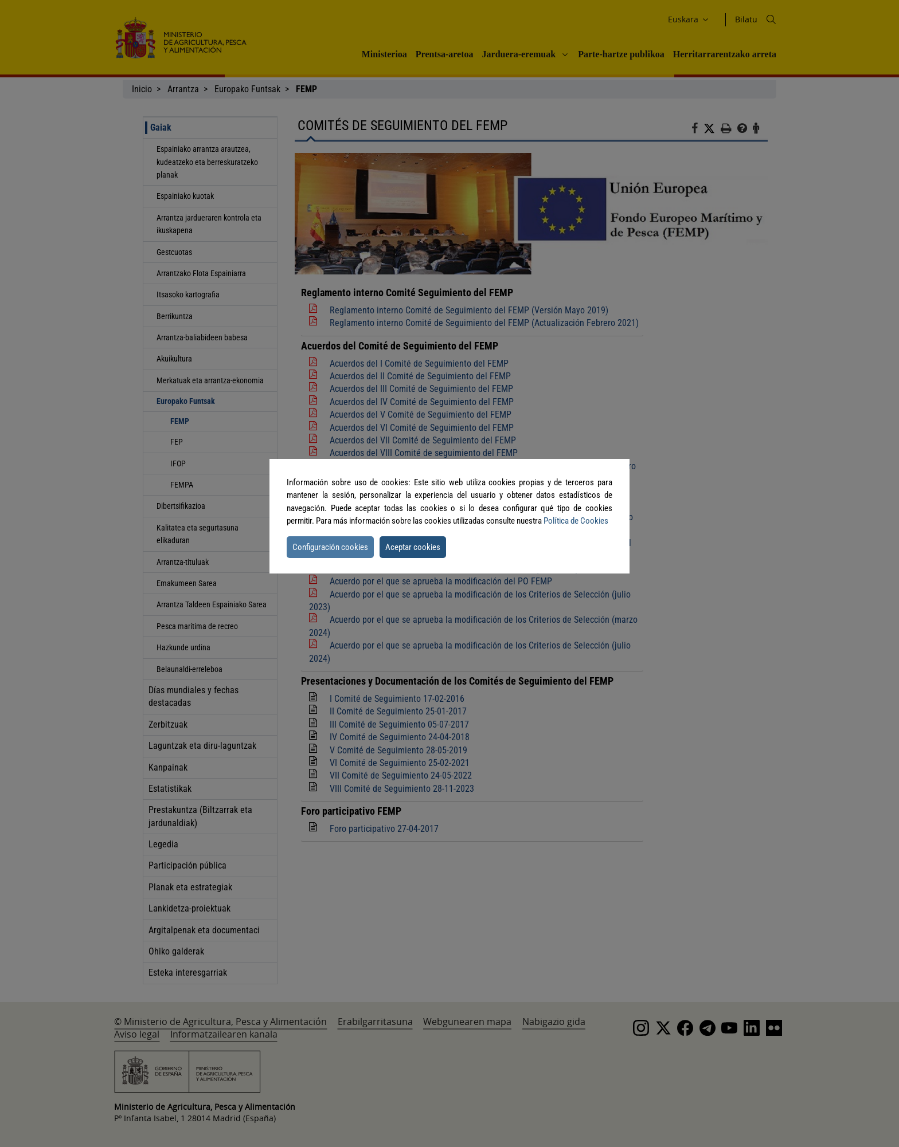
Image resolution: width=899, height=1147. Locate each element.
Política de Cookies (576, 521)
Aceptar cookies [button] (412, 547)
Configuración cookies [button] (330, 547)
